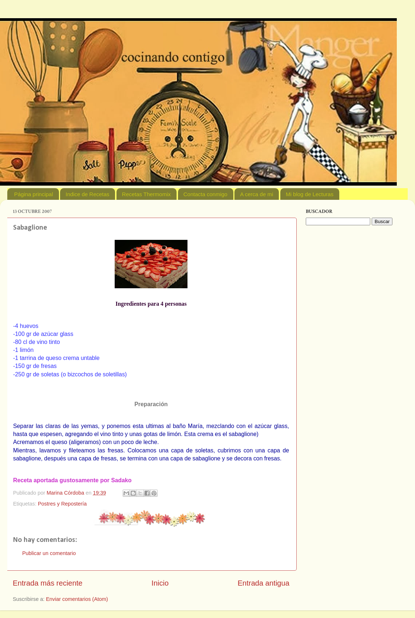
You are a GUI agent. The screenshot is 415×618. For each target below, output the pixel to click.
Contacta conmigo (205, 194)
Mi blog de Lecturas (309, 194)
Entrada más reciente (48, 583)
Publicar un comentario (49, 553)
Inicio (160, 583)
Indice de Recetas (87, 194)
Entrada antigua (263, 583)
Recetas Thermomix (146, 194)
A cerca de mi (256, 194)
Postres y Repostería (62, 504)
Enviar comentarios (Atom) (77, 599)
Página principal (33, 194)
